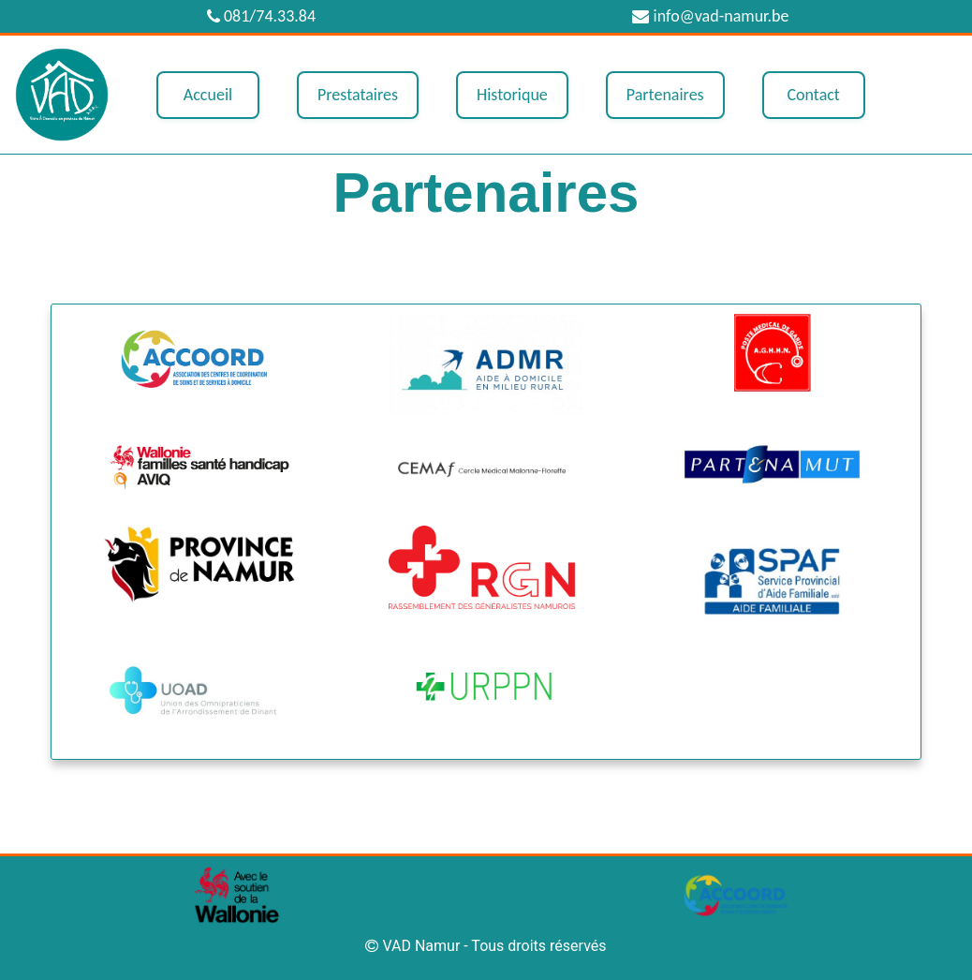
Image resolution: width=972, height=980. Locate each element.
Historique (512, 94)
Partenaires (665, 94)
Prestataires (357, 94)
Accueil (208, 94)
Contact (813, 94)
